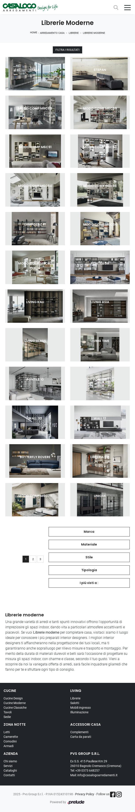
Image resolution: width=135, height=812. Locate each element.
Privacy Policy (84, 794)
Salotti (74, 703)
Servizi (8, 766)
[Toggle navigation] (127, 7)
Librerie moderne (94, 33)
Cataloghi (10, 770)
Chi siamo (10, 761)
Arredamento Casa (52, 33)
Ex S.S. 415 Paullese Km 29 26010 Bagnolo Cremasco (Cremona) (95, 763)
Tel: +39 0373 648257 (85, 770)
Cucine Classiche (15, 707)
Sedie (7, 717)
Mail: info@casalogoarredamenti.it (94, 775)
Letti (7, 732)
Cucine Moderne (15, 703)
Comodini (10, 741)
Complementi (79, 732)
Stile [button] (89, 557)
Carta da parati (80, 736)
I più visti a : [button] (89, 583)
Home (33, 32)
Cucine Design (13, 698)
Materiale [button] (89, 544)
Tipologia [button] (89, 570)
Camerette (11, 736)
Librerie (74, 33)
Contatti (9, 775)
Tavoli (7, 712)
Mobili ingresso (80, 707)
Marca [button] (89, 531)
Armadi (8, 746)
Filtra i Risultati (67, 50)
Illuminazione (79, 712)
